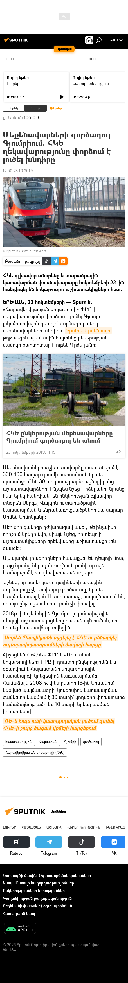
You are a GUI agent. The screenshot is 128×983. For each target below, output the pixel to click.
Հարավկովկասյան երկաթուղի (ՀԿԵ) (34, 752)
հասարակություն (18, 741)
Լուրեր (13, 83)
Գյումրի (70, 741)
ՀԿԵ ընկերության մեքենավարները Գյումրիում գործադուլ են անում (59, 436)
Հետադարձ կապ (19, 913)
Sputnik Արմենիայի (88, 330)
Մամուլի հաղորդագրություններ (44, 883)
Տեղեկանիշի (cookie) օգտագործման (37, 905)
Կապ (7, 883)
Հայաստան (48, 741)
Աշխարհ (54, 827)
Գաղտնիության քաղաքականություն (37, 898)
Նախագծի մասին (20, 875)
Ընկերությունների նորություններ (34, 890)
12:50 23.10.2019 (18, 170)
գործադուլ (91, 741)
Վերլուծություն (83, 827)
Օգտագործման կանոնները (65, 875)
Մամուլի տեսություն (91, 83)
